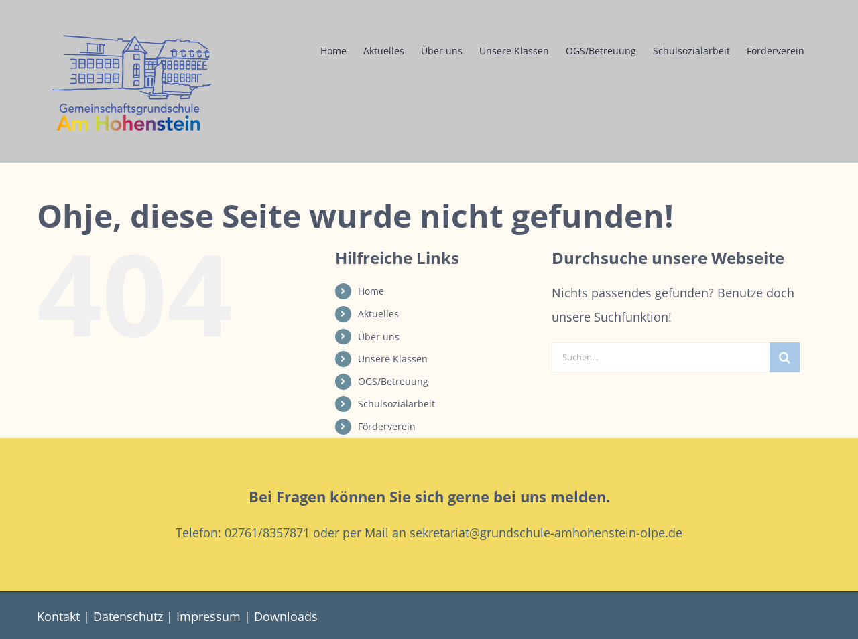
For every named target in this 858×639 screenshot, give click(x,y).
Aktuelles (378, 313)
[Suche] (785, 357)
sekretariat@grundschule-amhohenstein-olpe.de (546, 532)
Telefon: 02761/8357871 (243, 532)
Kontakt (58, 616)
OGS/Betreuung (393, 381)
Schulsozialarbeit (396, 403)
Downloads (286, 616)
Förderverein (387, 426)
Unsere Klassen (393, 358)
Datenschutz (128, 616)
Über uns (379, 336)
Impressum (208, 616)
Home (371, 291)
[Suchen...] (661, 357)
